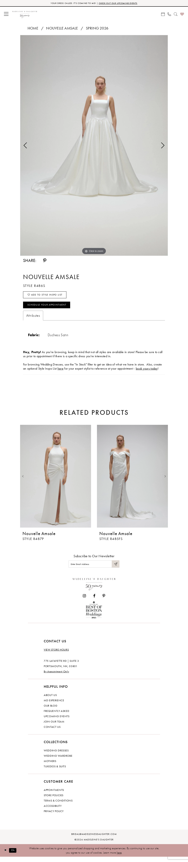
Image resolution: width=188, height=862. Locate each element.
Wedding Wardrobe (58, 761)
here (119, 858)
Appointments (54, 795)
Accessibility (52, 811)
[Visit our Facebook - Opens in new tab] (94, 601)
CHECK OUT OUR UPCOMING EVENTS (121, 3)
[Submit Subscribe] (115, 568)
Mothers (50, 766)
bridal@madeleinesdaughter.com (94, 839)
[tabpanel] (94, 146)
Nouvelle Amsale (62, 28)
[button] (6, 14)
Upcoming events (57, 721)
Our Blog (50, 710)
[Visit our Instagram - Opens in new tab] (84, 601)
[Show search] (175, 14)
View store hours (56, 654)
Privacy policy (54, 816)
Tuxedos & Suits (55, 771)
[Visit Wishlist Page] (182, 14)
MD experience (54, 705)
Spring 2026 (97, 28)
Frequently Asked (56, 716)
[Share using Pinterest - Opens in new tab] (45, 261)
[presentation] (55, 480)
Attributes (33, 319)
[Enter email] (94, 568)
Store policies (53, 800)
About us (50, 700)
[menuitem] (6, 14)
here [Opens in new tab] (60, 372)
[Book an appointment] (163, 14)
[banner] (24, 14)
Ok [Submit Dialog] (15, 855)
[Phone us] (169, 14)
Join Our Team (54, 726)
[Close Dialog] (5, 855)
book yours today (147, 372)
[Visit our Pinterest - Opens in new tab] (103, 601)
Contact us (52, 732)
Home (33, 28)
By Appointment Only (56, 676)
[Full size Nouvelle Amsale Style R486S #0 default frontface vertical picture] (94, 146)
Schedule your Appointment (50, 308)
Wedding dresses (56, 755)
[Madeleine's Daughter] (94, 588)
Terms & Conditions (58, 805)
